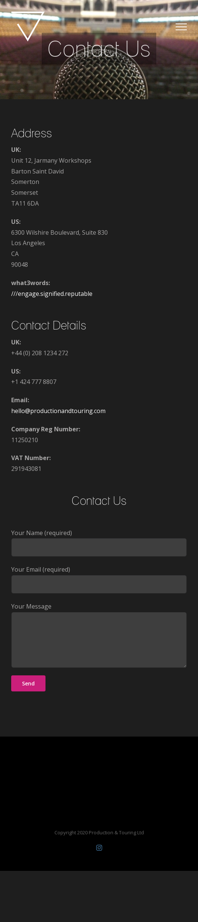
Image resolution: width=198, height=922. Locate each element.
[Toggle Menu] (181, 27)
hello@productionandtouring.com (58, 411)
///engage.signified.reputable (51, 294)
